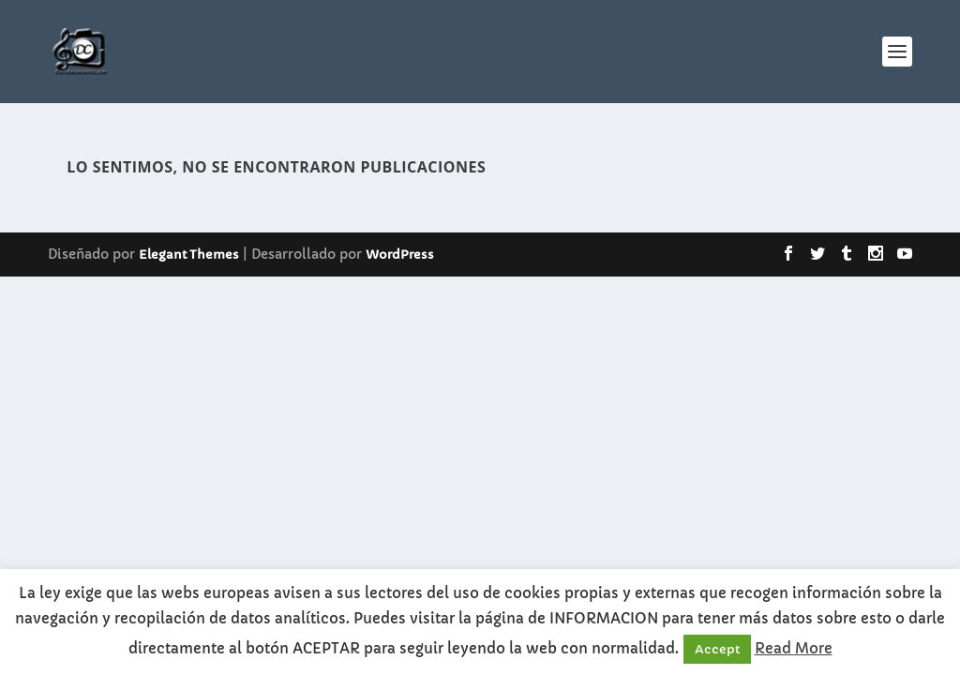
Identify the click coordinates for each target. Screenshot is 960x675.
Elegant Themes (189, 254)
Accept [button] (717, 649)
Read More (793, 648)
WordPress (400, 254)
